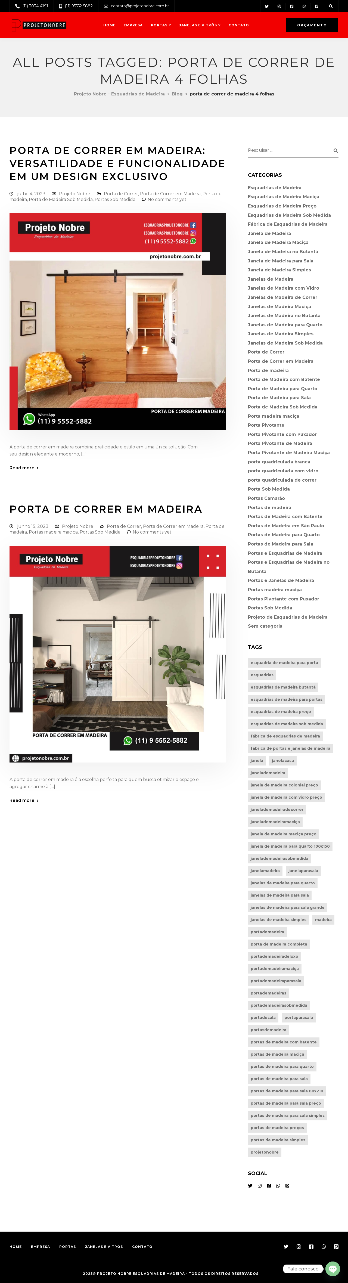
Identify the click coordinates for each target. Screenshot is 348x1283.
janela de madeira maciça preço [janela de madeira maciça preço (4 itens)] (283, 834)
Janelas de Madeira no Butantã (284, 315)
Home (109, 25)
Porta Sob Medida (269, 489)
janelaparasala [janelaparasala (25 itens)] (303, 870)
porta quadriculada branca (279, 461)
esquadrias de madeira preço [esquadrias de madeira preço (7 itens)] (281, 711)
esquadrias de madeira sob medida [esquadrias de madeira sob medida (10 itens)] (287, 723)
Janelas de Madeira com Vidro (283, 288)
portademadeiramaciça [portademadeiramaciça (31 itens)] (275, 968)
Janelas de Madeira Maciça (279, 306)
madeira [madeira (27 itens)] (323, 919)
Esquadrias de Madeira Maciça (283, 196)
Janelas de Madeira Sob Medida (285, 343)
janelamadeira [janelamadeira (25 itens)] (265, 870)
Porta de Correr (121, 193)
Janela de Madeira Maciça (278, 242)
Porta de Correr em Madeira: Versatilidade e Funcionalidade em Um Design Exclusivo (118, 163)
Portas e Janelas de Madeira (281, 580)
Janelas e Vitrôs (198, 25)
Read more (22, 468)
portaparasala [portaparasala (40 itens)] (298, 1017)
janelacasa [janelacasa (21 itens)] (283, 760)
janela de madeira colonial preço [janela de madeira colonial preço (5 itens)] (284, 785)
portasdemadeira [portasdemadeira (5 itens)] (268, 1029)
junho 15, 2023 (33, 526)
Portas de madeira (269, 507)
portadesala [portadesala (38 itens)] (263, 1017)
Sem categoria (265, 626)
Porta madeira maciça (273, 416)
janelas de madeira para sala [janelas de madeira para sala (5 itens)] (280, 895)
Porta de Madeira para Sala (279, 397)
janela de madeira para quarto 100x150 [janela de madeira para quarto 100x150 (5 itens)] (290, 846)
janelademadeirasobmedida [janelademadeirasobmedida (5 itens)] (279, 858)
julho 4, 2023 (31, 193)
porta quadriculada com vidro (283, 470)
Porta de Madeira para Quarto (282, 388)
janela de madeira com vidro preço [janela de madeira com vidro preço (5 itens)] (286, 797)
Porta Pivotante (266, 425)
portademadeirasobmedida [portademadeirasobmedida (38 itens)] (279, 1005)
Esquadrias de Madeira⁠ (275, 187)
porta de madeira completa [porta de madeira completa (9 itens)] (279, 944)
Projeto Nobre (74, 193)
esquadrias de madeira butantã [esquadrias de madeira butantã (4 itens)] (283, 687)
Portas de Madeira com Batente (285, 516)
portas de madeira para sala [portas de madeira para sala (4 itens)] (279, 1078)
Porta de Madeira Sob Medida (61, 199)
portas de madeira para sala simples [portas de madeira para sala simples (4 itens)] (288, 1115)
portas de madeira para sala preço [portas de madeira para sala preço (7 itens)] (286, 1103)
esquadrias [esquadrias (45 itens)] (262, 675)
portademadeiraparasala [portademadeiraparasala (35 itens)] (276, 980)
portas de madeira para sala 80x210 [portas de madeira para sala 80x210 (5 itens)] (287, 1091)
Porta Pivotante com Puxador (282, 434)
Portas (159, 25)
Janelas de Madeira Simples (280, 333)
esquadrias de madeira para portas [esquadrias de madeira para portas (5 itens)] (286, 699)
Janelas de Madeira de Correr (282, 297)
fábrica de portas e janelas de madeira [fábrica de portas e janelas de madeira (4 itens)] (290, 748)
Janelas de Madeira (270, 279)
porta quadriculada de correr (282, 480)
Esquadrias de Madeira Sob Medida (289, 215)
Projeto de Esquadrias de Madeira (288, 617)
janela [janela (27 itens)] (257, 760)
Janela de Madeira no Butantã (283, 251)
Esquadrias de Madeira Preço (282, 206)
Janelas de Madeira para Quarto (285, 324)
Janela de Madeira (269, 233)
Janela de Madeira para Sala (280, 261)
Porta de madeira (268, 370)
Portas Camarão (266, 498)
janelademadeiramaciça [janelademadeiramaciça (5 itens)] (275, 821)
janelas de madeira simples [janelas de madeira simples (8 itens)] (278, 919)
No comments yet (167, 199)
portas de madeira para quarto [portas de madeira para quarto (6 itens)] (282, 1066)
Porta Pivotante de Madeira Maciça (289, 452)
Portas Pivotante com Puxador (283, 599)
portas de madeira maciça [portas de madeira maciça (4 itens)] (277, 1054)
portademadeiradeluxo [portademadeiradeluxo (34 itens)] (274, 956)
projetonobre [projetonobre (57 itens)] (265, 1152)
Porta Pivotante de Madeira (280, 443)
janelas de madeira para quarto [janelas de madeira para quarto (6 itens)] (283, 883)
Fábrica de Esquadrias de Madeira (288, 224)
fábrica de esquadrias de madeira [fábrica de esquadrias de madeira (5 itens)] (285, 736)
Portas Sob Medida (115, 199)
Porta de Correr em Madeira (170, 193)
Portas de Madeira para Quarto (284, 534)
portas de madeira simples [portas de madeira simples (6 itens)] (278, 1140)
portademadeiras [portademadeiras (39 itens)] (268, 993)
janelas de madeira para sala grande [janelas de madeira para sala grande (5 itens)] (288, 907)
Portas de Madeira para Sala (280, 544)
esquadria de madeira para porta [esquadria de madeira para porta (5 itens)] (284, 662)
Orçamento (312, 25)
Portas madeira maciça (53, 532)
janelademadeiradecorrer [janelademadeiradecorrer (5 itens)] (277, 809)
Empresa (133, 25)
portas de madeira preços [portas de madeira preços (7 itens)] (277, 1127)
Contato (239, 25)
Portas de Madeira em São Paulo (286, 525)
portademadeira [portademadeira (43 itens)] (267, 931)
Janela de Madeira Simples (279, 269)
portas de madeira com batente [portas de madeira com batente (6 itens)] (284, 1042)
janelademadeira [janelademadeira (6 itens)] (268, 772)
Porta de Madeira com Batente (284, 379)
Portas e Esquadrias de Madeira (285, 553)
